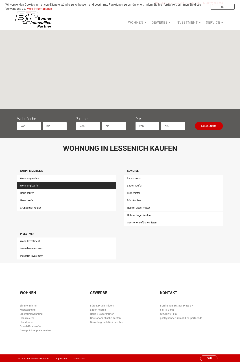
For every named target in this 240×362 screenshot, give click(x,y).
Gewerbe (133, 170)
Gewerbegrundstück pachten (106, 322)
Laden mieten (134, 178)
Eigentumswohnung (31, 313)
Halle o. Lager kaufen (139, 215)
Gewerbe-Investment (31, 248)
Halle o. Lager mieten (138, 207)
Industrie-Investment (31, 255)
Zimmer (82, 119)
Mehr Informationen (39, 8)
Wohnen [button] (137, 22)
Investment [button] (188, 22)
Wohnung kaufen (29, 185)
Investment (28, 233)
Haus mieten (27, 318)
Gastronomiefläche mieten (142, 222)
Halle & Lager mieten (102, 313)
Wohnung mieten (29, 178)
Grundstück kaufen (31, 207)
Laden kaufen (134, 185)
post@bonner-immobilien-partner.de (181, 318)
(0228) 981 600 (168, 313)
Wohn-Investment (30, 241)
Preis (139, 119)
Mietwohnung (28, 309)
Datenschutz (79, 358)
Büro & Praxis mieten (102, 305)
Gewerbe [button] (161, 22)
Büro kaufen (134, 200)
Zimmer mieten (28, 305)
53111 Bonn (167, 309)
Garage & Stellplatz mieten (35, 330)
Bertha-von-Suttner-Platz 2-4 (176, 305)
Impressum (61, 358)
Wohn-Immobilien (31, 170)
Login (209, 358)
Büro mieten (134, 193)
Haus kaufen (27, 193)
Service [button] (214, 22)
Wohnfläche (26, 119)
